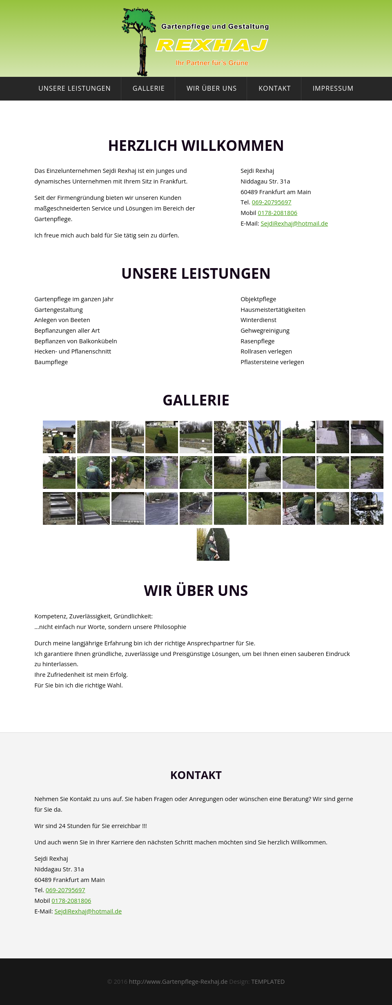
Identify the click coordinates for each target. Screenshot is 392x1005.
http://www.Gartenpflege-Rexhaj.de (178, 981)
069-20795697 (272, 202)
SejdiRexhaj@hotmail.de (294, 223)
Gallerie (149, 88)
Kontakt (274, 88)
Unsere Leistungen (74, 88)
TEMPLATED (268, 981)
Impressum (333, 88)
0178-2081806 (277, 212)
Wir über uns (212, 88)
